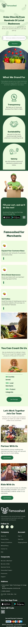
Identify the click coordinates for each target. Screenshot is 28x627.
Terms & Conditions (6, 542)
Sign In (20, 536)
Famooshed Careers (6, 570)
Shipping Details (22, 542)
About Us (3, 536)
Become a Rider (5, 564)
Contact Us (4, 549)
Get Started (7, 457)
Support (3, 576)
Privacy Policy (5, 539)
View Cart (20, 539)
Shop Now (14, 43)
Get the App (14, 399)
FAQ (2, 552)
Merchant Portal (5, 567)
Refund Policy (5, 545)
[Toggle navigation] (25, 5)
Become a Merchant (6, 560)
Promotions (4, 573)
